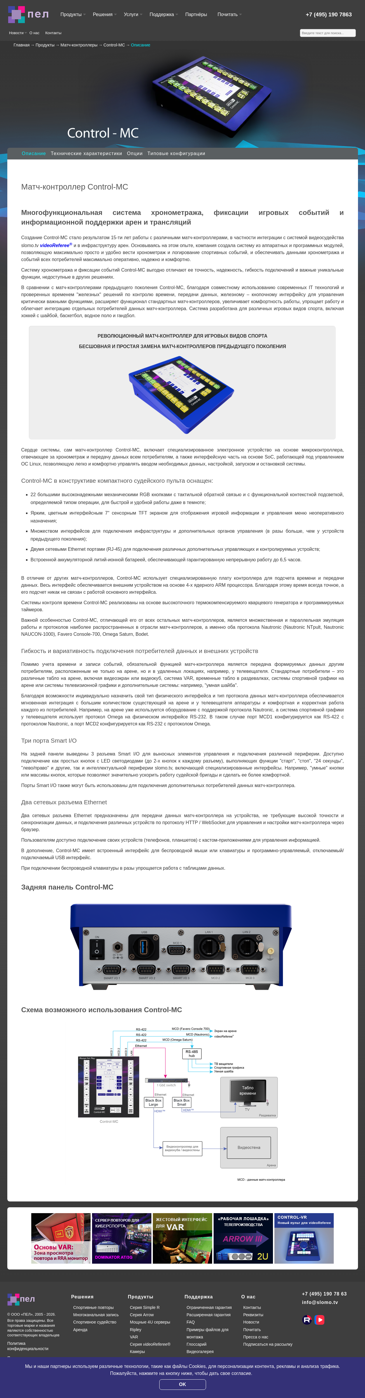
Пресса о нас (256, 1337)
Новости (18, 35)
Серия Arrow (142, 1314)
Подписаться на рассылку (268, 1344)
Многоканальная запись (96, 1314)
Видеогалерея (200, 1351)
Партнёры (196, 14)
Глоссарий (197, 1344)
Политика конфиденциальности (28, 1346)
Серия (150, 1344)
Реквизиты (253, 1314)
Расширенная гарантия (209, 1314)
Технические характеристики (86, 153)
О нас (34, 33)
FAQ (191, 1322)
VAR (134, 1337)
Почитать (229, 17)
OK (182, 1384)
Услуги (133, 17)
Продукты (72, 17)
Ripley (135, 1329)
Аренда (80, 1329)
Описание (34, 153)
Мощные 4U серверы (150, 1322)
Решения (104, 17)
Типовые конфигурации (176, 153)
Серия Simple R (145, 1307)
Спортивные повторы (93, 1307)
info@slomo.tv (320, 1302)
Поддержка (164, 17)
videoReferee (56, 245)
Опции (135, 153)
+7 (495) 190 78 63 (324, 1293)
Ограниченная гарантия (209, 1307)
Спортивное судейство (95, 1322)
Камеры (137, 1351)
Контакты (53, 33)
